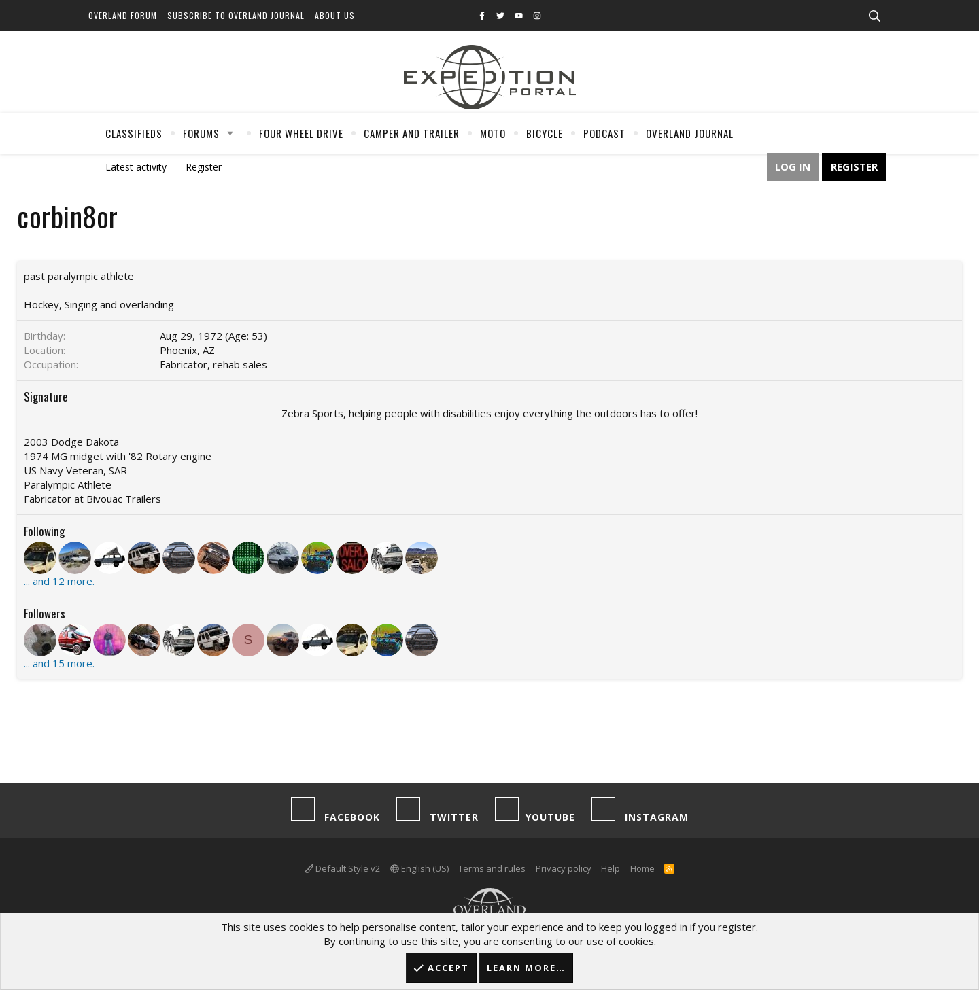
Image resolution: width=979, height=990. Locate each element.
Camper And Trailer (412, 133)
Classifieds (133, 133)
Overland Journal (690, 133)
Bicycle (544, 133)
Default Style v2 (342, 868)
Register (204, 166)
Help (610, 868)
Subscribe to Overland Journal (236, 15)
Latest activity (136, 166)
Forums (201, 133)
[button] (230, 133)
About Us (335, 15)
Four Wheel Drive (301, 133)
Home (642, 868)
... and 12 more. (59, 581)
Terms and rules (492, 868)
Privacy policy (563, 868)
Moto (493, 133)
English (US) (419, 868)
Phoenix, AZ (187, 350)
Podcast (604, 133)
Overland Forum (122, 15)
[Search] (874, 16)
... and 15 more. (59, 663)
